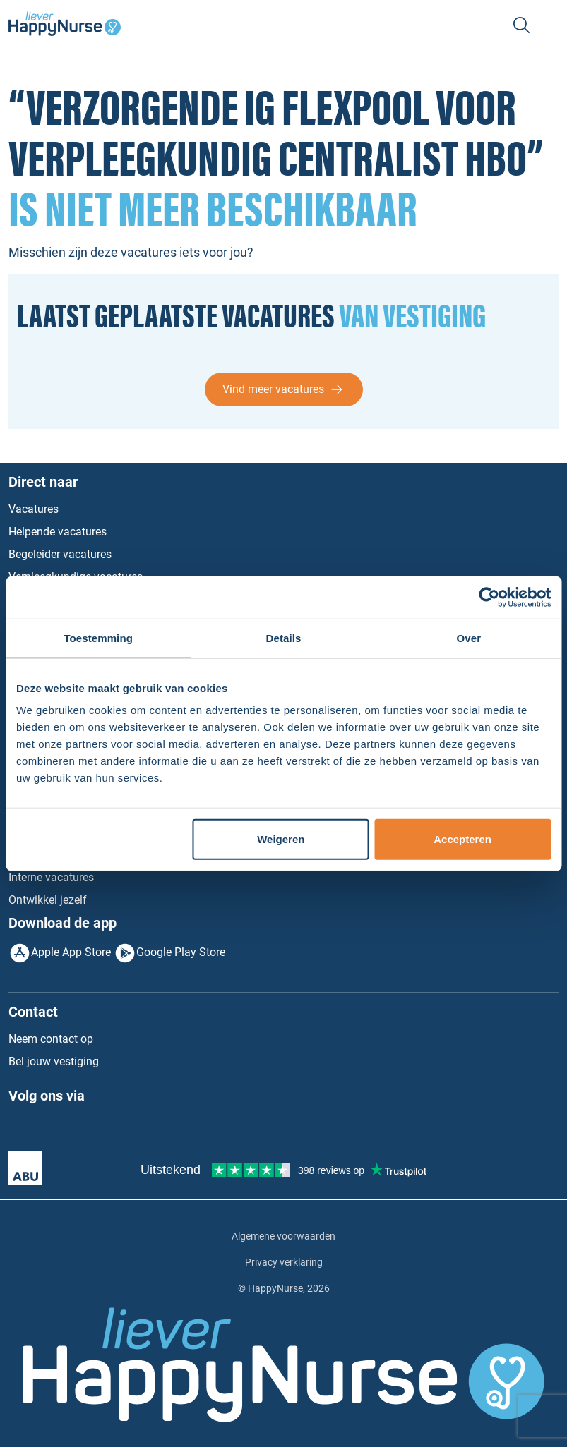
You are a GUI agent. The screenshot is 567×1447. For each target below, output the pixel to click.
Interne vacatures (51, 877)
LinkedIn (48, 1129)
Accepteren (462, 839)
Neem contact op (50, 1039)
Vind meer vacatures (273, 389)
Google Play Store (180, 952)
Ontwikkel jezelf (47, 900)
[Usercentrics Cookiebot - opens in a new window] (489, 596)
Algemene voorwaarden (283, 1236)
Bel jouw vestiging (53, 1061)
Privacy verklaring (284, 1262)
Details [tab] (284, 637)
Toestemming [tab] (98, 637)
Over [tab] (469, 637)
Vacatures (33, 509)
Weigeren (280, 839)
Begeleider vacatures (60, 554)
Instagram (77, 1129)
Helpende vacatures (57, 531)
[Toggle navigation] (550, 25)
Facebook (19, 1129)
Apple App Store (71, 952)
